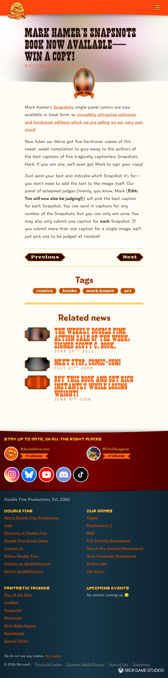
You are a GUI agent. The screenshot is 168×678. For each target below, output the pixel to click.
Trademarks (141, 664)
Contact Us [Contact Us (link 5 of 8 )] (13, 548)
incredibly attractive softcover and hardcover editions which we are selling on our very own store (84, 122)
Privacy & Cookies (48, 664)
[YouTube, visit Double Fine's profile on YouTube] (46, 474)
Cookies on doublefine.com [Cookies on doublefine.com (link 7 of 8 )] (27, 564)
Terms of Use (118, 664)
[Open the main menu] (157, 7)
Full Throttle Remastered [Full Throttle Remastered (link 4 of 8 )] (108, 540)
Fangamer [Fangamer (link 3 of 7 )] (13, 610)
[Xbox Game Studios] (141, 670)
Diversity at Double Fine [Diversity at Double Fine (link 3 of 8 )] (25, 533)
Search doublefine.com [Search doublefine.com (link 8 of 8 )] (24, 571)
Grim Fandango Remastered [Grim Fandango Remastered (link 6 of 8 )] (111, 556)
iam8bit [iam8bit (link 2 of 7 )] (11, 602)
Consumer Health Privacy (85, 664)
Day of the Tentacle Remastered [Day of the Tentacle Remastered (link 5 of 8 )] (115, 548)
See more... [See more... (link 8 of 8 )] (96, 571)
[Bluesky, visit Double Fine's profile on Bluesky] (29, 474)
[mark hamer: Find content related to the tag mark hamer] (100, 291)
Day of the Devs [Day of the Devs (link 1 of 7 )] (18, 595)
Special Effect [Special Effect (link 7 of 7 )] (16, 641)
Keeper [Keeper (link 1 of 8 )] (93, 517)
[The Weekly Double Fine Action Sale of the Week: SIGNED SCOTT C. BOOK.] (84, 340)
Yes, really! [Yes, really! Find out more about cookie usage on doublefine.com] (53, 656)
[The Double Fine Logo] (16, 10)
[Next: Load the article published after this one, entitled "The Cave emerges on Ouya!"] (130, 257)
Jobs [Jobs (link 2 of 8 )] (8, 525)
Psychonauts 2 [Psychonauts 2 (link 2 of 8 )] (99, 525)
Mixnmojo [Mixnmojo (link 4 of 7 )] (13, 618)
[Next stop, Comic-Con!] (84, 364)
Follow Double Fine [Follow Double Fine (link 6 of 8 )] (21, 556)
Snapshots (63, 107)
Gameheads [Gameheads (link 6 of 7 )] (14, 633)
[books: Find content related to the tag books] (69, 291)
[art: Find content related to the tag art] (128, 291)
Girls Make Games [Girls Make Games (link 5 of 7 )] (20, 625)
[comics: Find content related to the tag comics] (44, 291)
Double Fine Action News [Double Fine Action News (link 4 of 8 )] (26, 540)
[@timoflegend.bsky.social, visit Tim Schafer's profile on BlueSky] (123, 454)
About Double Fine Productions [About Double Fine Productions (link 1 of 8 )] (31, 517)
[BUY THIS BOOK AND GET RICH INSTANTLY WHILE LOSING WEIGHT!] (84, 388)
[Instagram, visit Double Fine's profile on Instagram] (11, 474)
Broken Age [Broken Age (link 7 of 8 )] (97, 564)
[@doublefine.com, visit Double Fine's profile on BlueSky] (40, 454)
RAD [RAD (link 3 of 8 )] (91, 533)
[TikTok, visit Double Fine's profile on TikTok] (80, 474)
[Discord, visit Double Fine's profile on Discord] (63, 474)
